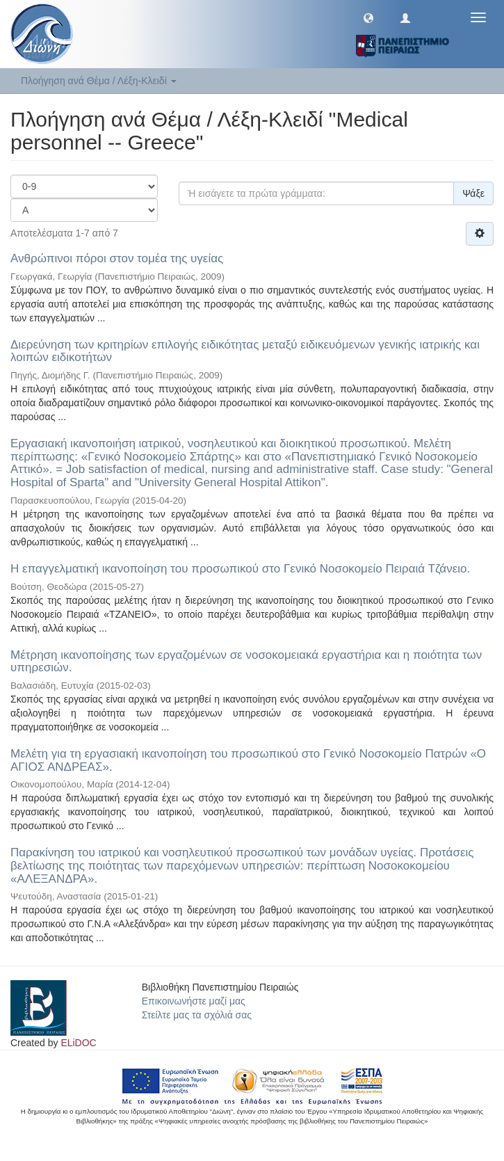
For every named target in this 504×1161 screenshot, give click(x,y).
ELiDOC (78, 1042)
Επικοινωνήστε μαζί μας (193, 1001)
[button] (368, 17)
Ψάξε (473, 193)
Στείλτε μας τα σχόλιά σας (197, 1014)
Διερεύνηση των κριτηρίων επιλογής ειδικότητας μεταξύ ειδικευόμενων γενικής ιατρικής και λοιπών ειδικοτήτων (245, 351)
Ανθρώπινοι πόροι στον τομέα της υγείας (116, 258)
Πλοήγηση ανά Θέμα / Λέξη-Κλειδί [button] (99, 80)
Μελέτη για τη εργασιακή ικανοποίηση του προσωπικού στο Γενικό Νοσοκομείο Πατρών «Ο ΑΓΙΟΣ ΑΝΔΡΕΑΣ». (248, 760)
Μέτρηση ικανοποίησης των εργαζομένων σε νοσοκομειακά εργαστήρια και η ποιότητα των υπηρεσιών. (246, 661)
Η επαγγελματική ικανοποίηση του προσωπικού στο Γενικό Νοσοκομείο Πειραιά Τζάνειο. (240, 568)
